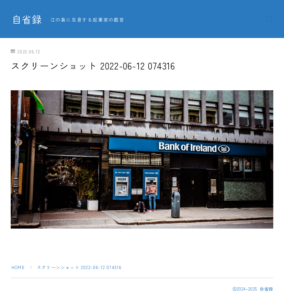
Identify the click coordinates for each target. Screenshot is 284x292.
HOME (18, 267)
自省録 (27, 19)
